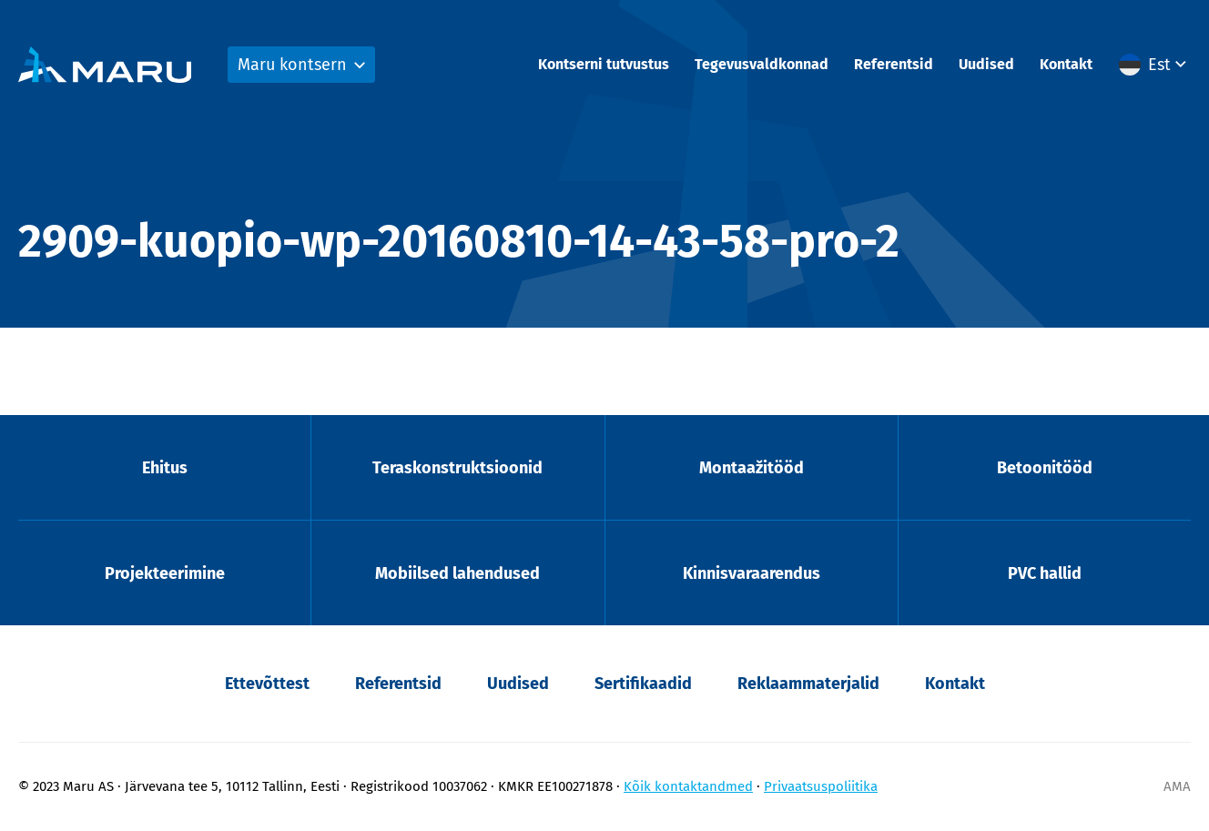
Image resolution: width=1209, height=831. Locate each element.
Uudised (986, 64)
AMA (1177, 786)
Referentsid (893, 64)
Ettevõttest (267, 684)
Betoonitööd (1044, 468)
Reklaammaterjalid (808, 684)
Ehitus (165, 468)
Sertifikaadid (643, 684)
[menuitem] (1155, 64)
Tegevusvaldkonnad (761, 64)
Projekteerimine (165, 573)
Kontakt (1066, 64)
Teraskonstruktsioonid (457, 468)
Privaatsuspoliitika (821, 786)
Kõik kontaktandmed (688, 786)
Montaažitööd (751, 468)
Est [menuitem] (1159, 65)
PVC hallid (1045, 573)
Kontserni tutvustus (603, 64)
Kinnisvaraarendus (751, 573)
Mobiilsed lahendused (457, 573)
